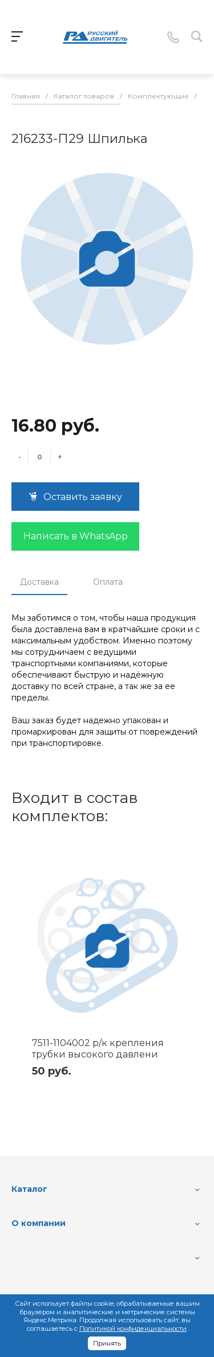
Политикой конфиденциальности (133, 1329)
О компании (38, 1223)
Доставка (39, 582)
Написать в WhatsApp (75, 536)
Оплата (108, 582)
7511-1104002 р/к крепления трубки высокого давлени (98, 1049)
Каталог (29, 1189)
